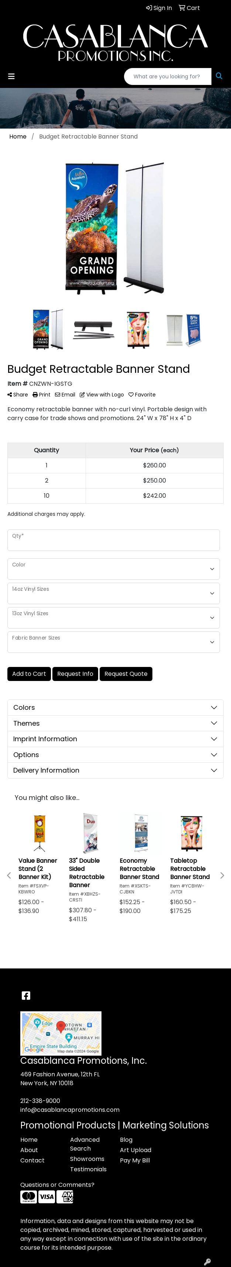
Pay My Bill (135, 1160)
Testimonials (88, 1169)
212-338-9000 (40, 1101)
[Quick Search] (168, 76)
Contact (32, 1160)
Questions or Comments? (57, 1185)
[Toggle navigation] (11, 76)
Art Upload (135, 1150)
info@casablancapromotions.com (70, 1110)
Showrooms (87, 1159)
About (29, 1150)
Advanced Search (85, 1144)
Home (29, 1139)
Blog (126, 1139)
